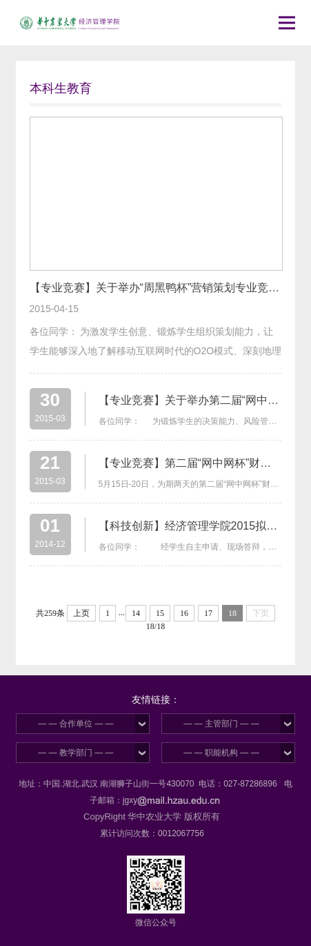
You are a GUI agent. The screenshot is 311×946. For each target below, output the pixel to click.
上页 (81, 613)
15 (160, 613)
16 (184, 613)
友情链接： (156, 699)
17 (208, 613)
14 (136, 613)
